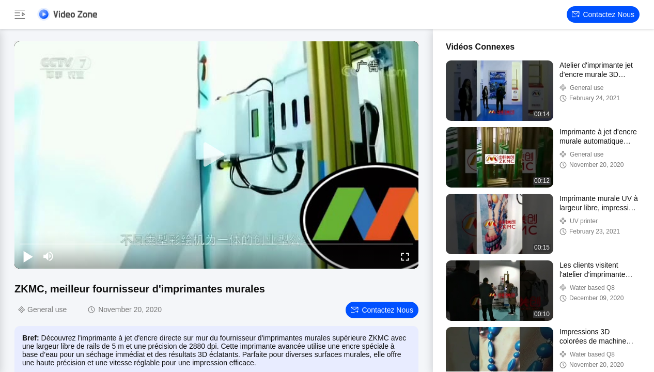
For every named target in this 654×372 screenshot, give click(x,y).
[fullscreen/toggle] (405, 256)
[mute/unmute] (48, 256)
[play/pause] (28, 256)
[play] (216, 155)
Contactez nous (603, 14)
